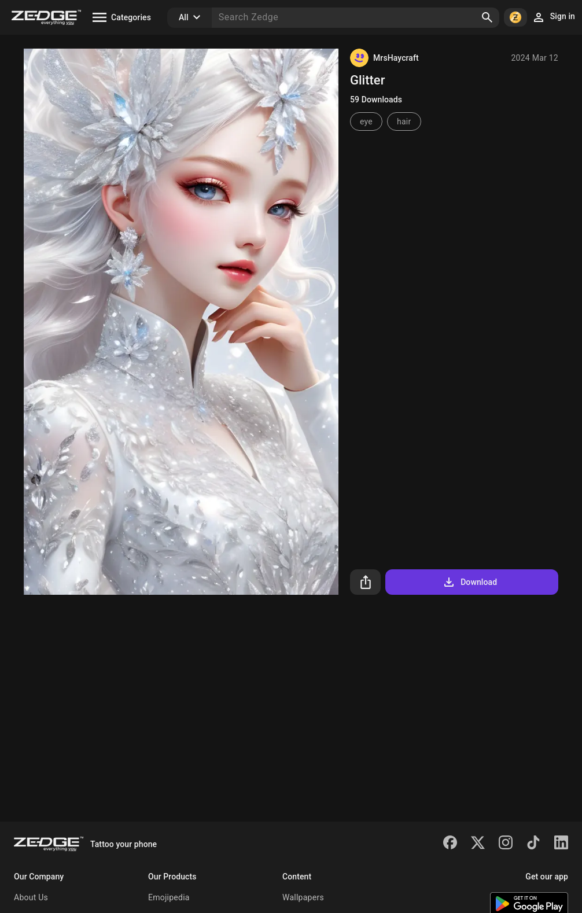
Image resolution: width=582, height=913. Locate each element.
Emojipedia (169, 897)
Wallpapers (303, 897)
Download (469, 582)
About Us (31, 897)
